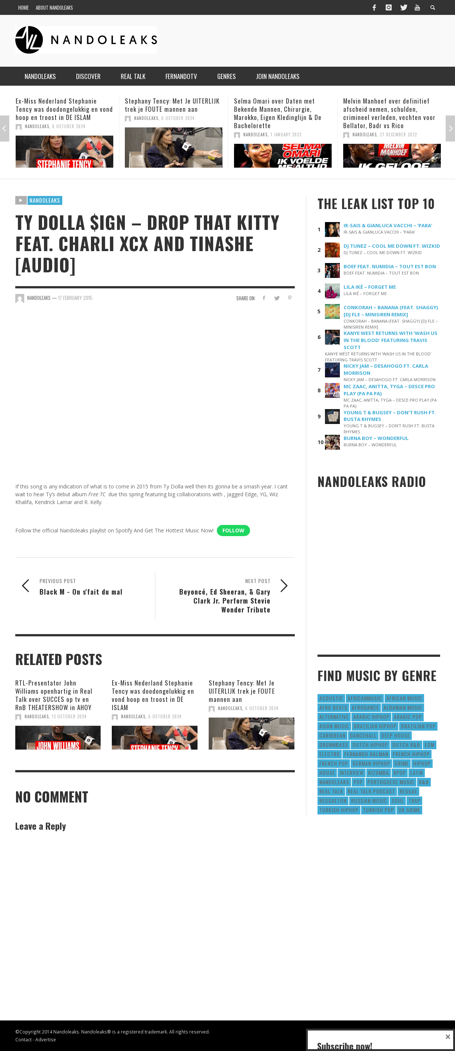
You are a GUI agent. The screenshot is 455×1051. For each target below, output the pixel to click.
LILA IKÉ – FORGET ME (370, 287)
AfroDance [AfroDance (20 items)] (365, 707)
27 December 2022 (398, 134)
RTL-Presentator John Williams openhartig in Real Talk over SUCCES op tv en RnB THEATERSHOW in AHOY (53, 695)
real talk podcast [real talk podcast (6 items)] (371, 791)
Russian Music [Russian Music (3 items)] (369, 800)
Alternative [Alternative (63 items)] (334, 717)
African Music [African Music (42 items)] (404, 698)
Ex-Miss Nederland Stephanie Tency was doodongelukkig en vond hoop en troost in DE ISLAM (64, 109)
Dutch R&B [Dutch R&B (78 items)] (406, 744)
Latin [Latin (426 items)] (416, 772)
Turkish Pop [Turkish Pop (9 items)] (378, 810)
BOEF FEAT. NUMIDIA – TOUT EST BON (390, 266)
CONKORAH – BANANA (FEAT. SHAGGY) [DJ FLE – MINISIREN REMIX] (391, 311)
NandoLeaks (37, 126)
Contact (23, 1039)
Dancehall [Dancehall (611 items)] (363, 735)
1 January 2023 (286, 134)
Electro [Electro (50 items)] (329, 754)
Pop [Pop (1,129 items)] (358, 782)
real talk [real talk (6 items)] (331, 791)
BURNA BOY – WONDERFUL (376, 438)
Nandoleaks (44, 200)
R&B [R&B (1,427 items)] (424, 782)
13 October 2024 (69, 716)
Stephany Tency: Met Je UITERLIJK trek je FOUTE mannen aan (172, 105)
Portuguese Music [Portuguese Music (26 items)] (390, 782)
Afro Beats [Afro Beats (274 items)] (333, 707)
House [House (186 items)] (327, 772)
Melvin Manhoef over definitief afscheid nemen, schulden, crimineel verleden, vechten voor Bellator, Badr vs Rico (389, 113)
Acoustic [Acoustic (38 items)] (331, 698)
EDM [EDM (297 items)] (430, 744)
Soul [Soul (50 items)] (398, 800)
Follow (233, 530)
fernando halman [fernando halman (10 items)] (366, 754)
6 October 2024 (68, 126)
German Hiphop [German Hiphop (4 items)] (371, 763)
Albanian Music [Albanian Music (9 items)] (402, 707)
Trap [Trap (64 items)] (414, 800)
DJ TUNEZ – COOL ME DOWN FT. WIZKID (392, 246)
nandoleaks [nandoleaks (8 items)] (334, 782)
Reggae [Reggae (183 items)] (408, 791)
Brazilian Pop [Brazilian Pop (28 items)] (418, 726)
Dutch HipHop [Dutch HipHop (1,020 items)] (370, 744)
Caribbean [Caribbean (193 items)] (332, 735)
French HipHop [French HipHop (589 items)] (411, 754)
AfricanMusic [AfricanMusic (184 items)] (365, 698)
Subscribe (337, 1018)
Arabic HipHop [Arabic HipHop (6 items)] (371, 717)
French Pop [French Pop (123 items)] (333, 763)
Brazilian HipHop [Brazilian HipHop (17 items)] (375, 726)
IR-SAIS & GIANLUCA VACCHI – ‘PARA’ (388, 225)
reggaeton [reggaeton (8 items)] (333, 800)
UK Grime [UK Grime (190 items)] (409, 810)
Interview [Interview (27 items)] (351, 772)
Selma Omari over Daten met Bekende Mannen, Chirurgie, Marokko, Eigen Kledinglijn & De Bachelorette (278, 113)
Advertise (45, 1039)
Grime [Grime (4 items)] (402, 763)
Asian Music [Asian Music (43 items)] (334, 726)
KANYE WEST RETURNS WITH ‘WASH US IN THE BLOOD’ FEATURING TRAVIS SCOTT (390, 340)
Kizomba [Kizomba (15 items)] (378, 772)
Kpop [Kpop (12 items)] (400, 772)
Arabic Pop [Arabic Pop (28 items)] (408, 717)
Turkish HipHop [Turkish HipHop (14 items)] (338, 810)
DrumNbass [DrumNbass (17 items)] (333, 744)
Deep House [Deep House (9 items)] (395, 735)
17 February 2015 (75, 297)
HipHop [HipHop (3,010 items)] (422, 763)
